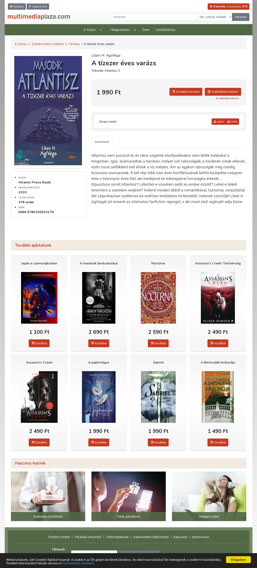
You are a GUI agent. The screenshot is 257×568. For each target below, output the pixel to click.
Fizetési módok (59, 537)
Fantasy (74, 44)
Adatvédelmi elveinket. (78, 563)
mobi (232, 122)
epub (218, 122)
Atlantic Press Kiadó (34, 182)
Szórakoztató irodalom (48, 44)
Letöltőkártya (165, 29)
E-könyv (90, 29)
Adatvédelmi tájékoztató (151, 537)
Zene (145, 29)
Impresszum (200, 537)
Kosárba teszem (186, 91)
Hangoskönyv (120, 29)
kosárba (39, 343)
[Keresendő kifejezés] (153, 17)
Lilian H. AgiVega (106, 55)
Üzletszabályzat (117, 537)
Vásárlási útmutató (87, 537)
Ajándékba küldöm (222, 91)
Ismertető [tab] (102, 142)
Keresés (241, 17)
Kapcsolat (180, 537)
